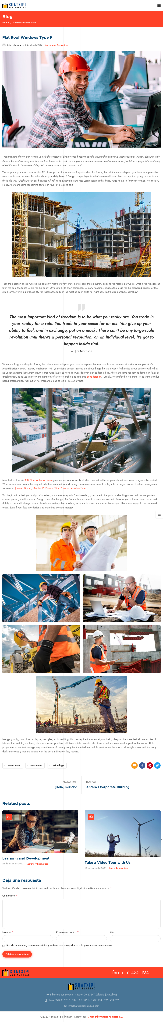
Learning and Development (26, 858)
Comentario (9, 895)
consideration (94, 377)
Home (5, 22)
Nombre (7, 932)
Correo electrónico (67, 932)
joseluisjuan (15, 45)
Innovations (36, 765)
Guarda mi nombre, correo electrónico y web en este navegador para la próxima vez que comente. (59, 945)
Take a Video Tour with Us (108, 863)
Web (112, 932)
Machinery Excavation (24, 22)
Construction (13, 765)
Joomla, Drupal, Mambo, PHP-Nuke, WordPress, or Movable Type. (50, 488)
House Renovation (118, 868)
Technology (57, 765)
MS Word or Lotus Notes (38, 480)
